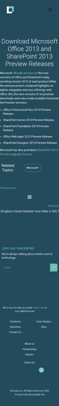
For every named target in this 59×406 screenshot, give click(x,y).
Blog (43, 328)
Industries (15, 328)
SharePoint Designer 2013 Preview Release (30, 142)
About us (29, 345)
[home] (10, 10)
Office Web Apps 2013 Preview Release (27, 136)
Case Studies (43, 323)
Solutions (15, 323)
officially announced (25, 73)
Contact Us (15, 333)
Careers (29, 356)
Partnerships (29, 350)
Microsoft (32, 167)
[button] (49, 9)
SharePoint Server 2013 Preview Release (28, 120)
